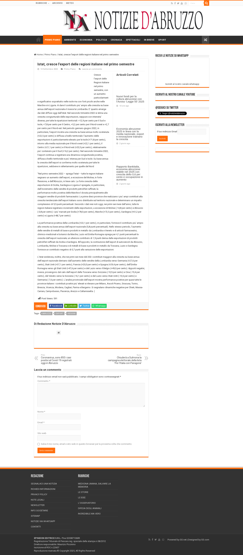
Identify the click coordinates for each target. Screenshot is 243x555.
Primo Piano (50, 54)
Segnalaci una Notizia (44, 483)
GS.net (183, 539)
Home (38, 54)
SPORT (162, 39)
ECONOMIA (86, 39)
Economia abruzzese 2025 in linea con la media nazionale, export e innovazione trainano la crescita (130, 134)
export (59, 313)
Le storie (83, 492)
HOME (38, 39)
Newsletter (38, 505)
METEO (70, 3)
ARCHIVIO (57, 3)
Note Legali (37, 499)
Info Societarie (39, 510)
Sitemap (35, 516)
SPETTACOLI (133, 39)
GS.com (205, 539)
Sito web (41, 433)
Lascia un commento (92, 69)
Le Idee (82, 497)
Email (40, 422)
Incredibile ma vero (89, 513)
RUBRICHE (41, 3)
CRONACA (116, 39)
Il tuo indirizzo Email (167, 131)
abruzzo (46, 313)
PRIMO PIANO (52, 39)
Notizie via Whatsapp (43, 521)
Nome (41, 411)
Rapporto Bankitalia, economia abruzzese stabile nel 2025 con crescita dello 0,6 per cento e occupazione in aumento (129, 173)
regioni (71, 313)
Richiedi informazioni (43, 489)
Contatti (36, 526)
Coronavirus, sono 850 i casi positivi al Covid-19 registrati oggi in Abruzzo (58, 359)
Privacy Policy (39, 494)
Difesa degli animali (89, 508)
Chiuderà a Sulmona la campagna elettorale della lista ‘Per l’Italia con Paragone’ (124, 359)
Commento (43, 381)
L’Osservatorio (87, 503)
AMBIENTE (70, 39)
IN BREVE (149, 39)
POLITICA (101, 39)
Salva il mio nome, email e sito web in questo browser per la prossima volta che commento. (86, 444)
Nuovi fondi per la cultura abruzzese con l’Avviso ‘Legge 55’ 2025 (130, 99)
